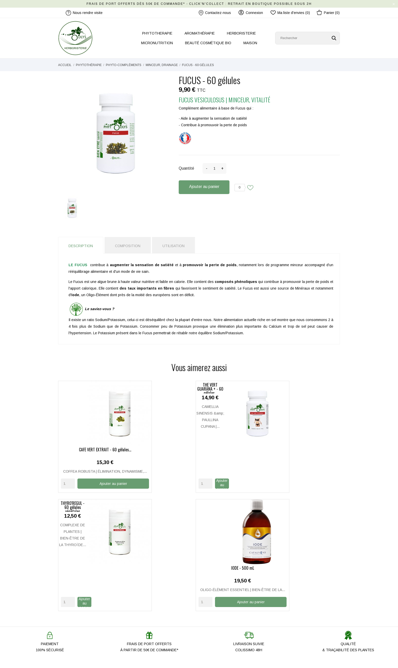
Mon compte (212, 586)
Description (81, 246)
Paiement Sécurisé (218, 600)
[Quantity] (68, 490)
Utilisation (173, 246)
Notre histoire (141, 586)
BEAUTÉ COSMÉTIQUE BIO (208, 43)
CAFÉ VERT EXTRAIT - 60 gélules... (90, 449)
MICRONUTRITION (157, 43)
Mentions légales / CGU (222, 608)
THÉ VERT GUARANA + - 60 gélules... (163, 449)
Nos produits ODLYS (147, 608)
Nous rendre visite (145, 600)
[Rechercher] (307, 38)
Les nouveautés (143, 615)
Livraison (210, 593)
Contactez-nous (215, 12)
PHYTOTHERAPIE (157, 33)
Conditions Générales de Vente (228, 623)
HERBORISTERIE (241, 33)
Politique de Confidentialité (224, 615)
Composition (127, 246)
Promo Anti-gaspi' (144, 623)
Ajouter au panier (204, 186)
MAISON (250, 43)
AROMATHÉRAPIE (200, 33)
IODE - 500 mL (307, 449)
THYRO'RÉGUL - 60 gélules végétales (235, 449)
